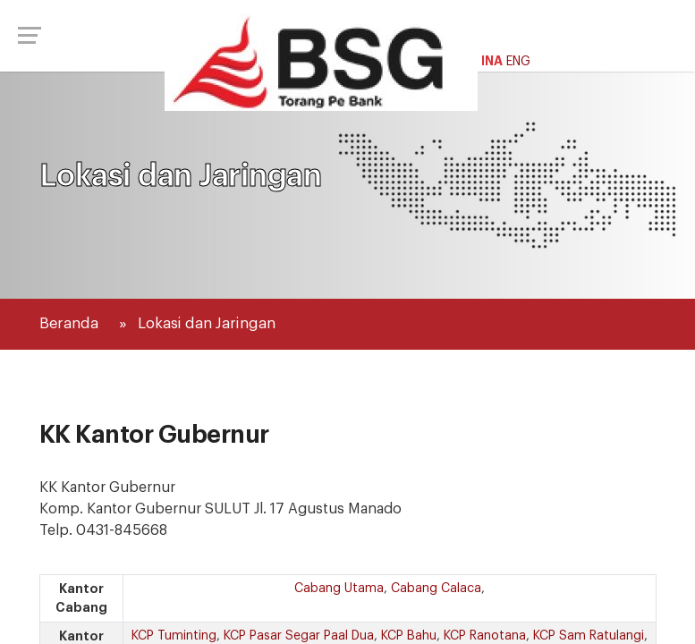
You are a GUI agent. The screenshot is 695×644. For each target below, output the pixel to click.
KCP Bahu (408, 636)
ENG (518, 61)
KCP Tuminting (173, 636)
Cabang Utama (339, 588)
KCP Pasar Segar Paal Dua (299, 636)
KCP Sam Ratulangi (588, 636)
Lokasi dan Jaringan (206, 323)
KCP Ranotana (485, 636)
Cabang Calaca (436, 588)
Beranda (68, 323)
